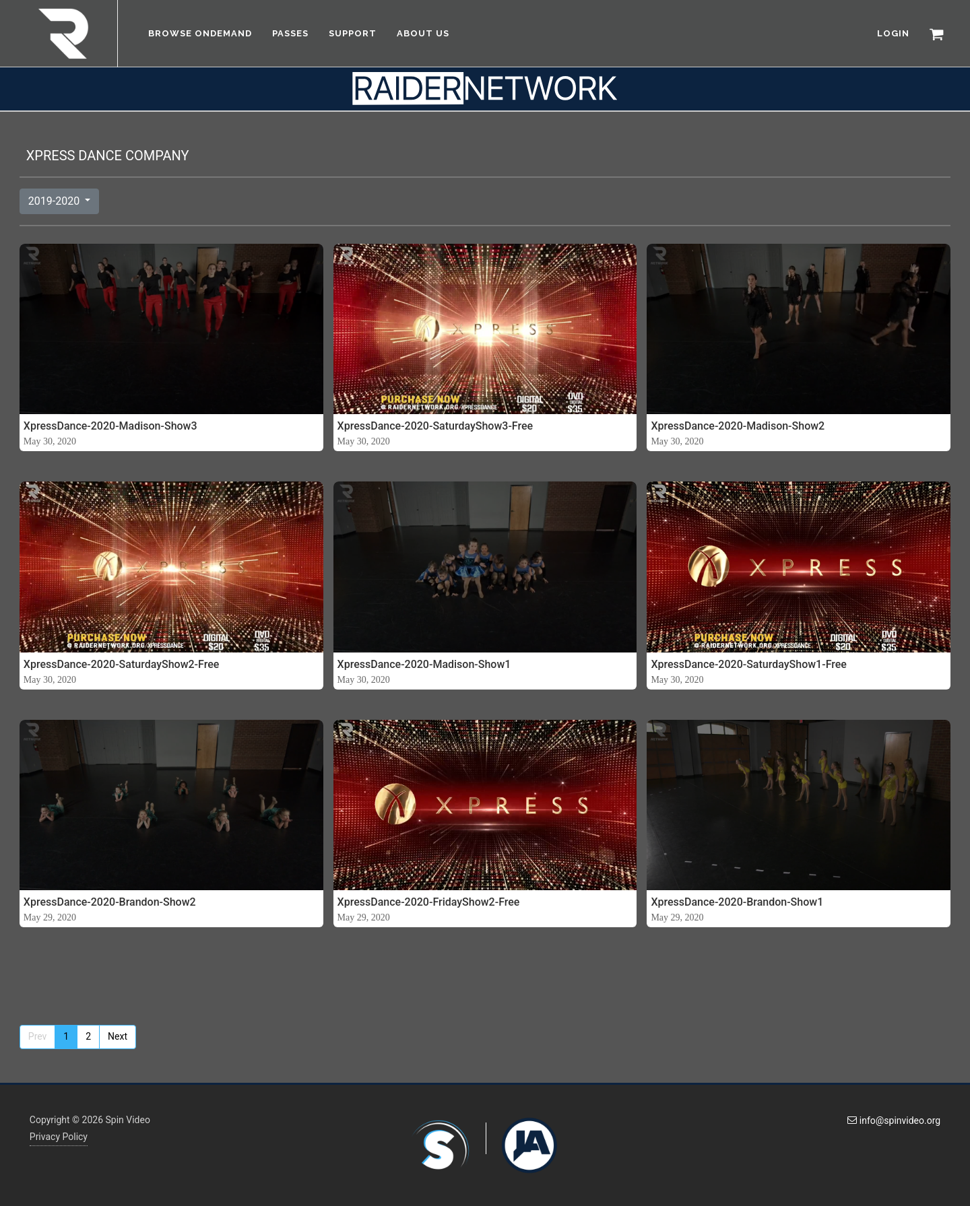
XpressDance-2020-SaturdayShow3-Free (435, 426)
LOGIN (893, 33)
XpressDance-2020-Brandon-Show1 (737, 902)
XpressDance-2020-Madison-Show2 (738, 426)
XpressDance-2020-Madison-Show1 (424, 664)
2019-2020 (55, 201)
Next (117, 1036)
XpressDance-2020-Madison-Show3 (110, 426)
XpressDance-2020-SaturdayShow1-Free (749, 664)
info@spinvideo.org (893, 1120)
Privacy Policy (59, 1136)
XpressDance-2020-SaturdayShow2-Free (122, 664)
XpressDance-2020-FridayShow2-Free (428, 902)
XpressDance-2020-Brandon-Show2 (110, 902)
